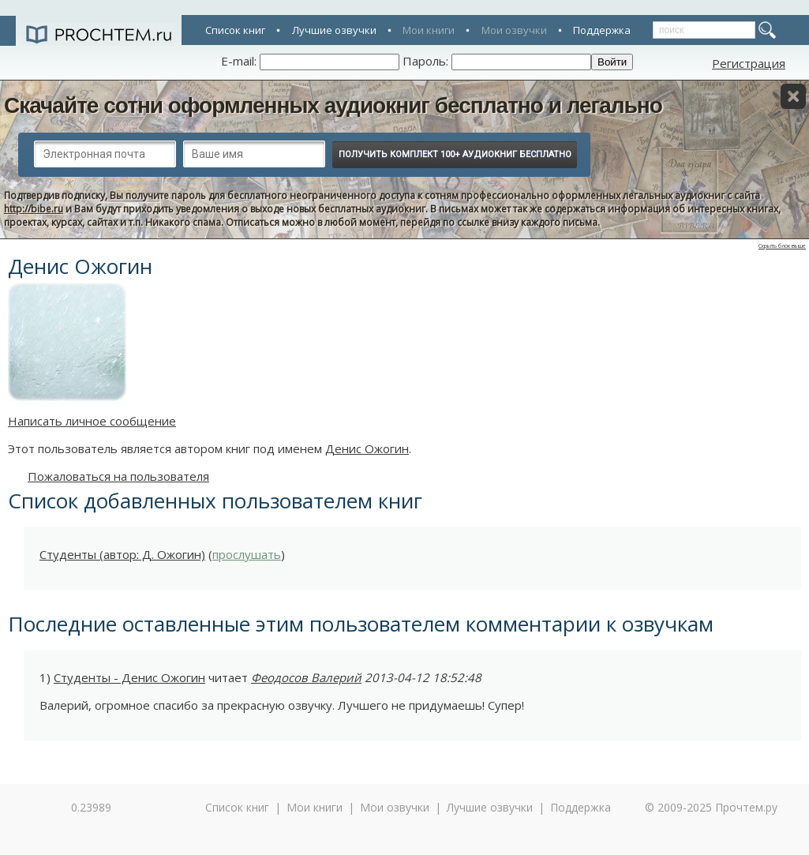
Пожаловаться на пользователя (118, 476)
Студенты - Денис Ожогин (129, 677)
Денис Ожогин (367, 448)
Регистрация (748, 63)
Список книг (235, 30)
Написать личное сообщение (92, 421)
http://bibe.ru (33, 209)
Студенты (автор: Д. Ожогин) (122, 554)
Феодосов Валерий (306, 677)
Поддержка (602, 30)
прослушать (246, 554)
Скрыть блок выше (782, 245)
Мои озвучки (514, 30)
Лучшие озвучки (334, 30)
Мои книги (429, 30)
